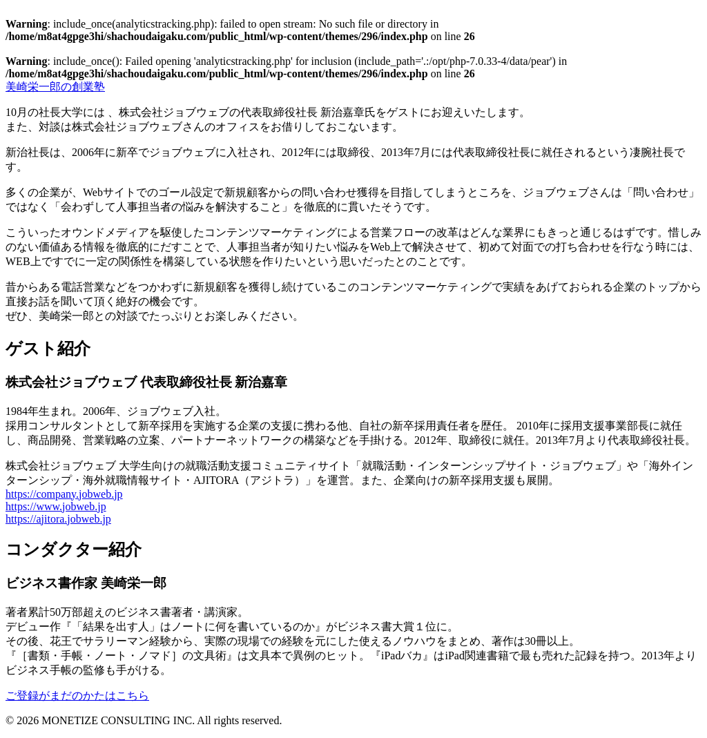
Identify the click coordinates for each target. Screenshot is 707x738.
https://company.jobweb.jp (64, 494)
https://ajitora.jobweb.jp (58, 519)
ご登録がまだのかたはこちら (77, 695)
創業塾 (55, 87)
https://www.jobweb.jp (56, 506)
